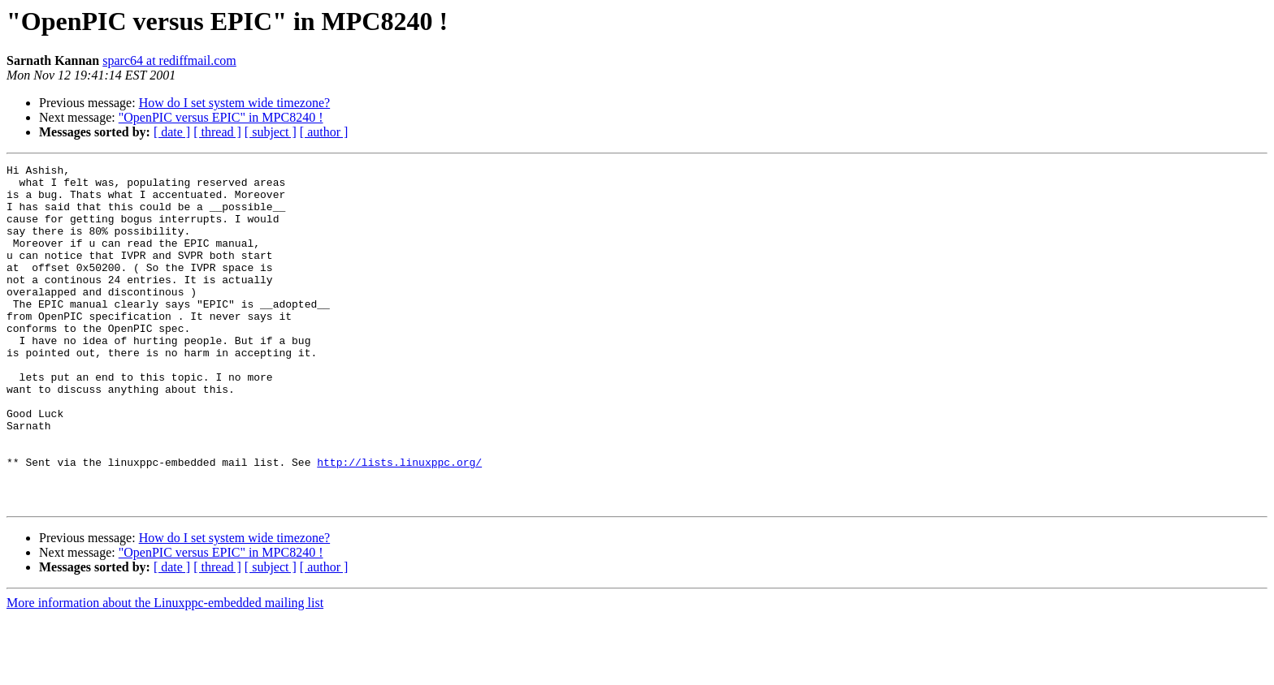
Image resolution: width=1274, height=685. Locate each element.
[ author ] (324, 132)
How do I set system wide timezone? (235, 103)
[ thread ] (217, 132)
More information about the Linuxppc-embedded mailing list (164, 671)
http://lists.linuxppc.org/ (399, 522)
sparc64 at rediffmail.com (169, 60)
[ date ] (172, 132)
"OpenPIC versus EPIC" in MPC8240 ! (221, 117)
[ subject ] (271, 132)
